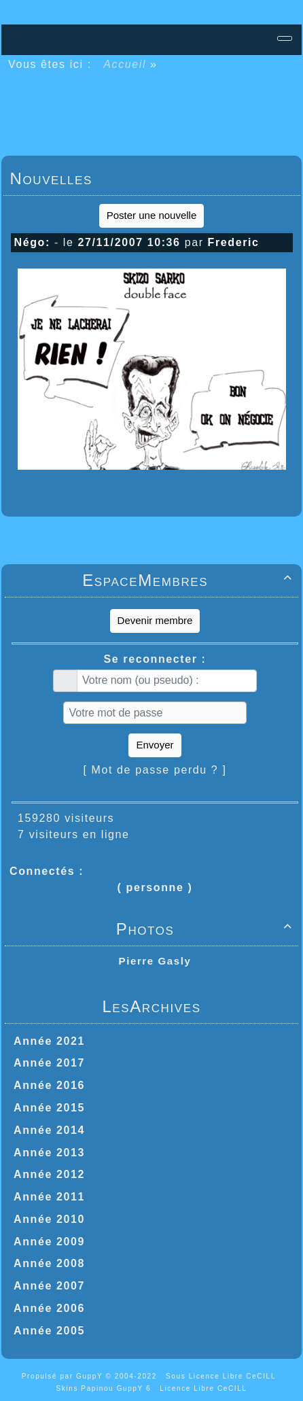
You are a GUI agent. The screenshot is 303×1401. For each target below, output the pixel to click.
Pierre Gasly (155, 961)
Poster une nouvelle (152, 215)
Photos (206, 929)
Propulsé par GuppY (64, 1376)
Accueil (125, 64)
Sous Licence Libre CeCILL (222, 1376)
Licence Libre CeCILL (203, 1388)
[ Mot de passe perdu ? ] (155, 770)
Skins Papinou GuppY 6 (106, 1388)
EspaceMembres (189, 580)
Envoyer (154, 744)
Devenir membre (155, 620)
